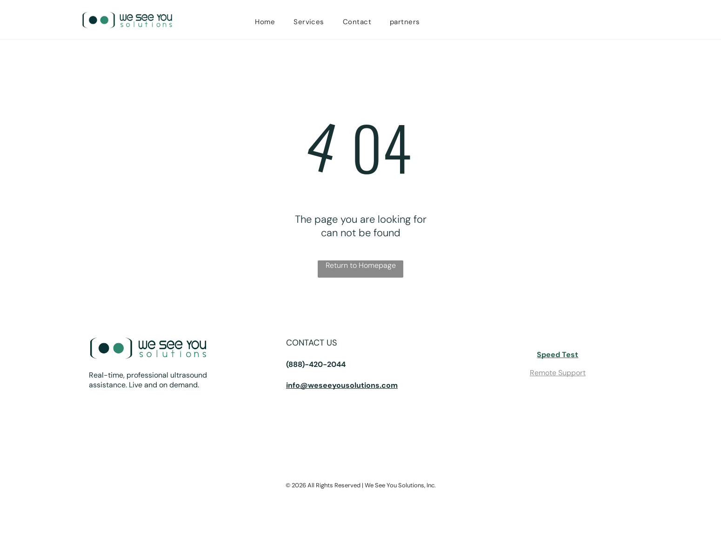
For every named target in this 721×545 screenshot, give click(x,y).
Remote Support (558, 373)
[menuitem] (265, 22)
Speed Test (557, 354)
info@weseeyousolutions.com (342, 385)
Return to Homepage (361, 265)
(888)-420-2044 (316, 364)
